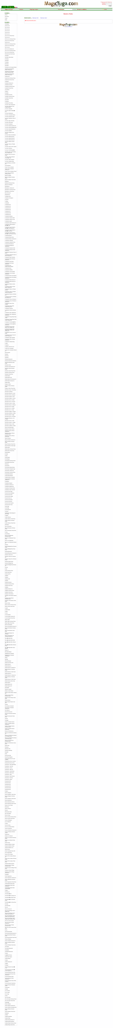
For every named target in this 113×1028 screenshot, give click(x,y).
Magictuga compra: (43, 17)
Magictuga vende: (35, 17)
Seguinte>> (73, 26)
